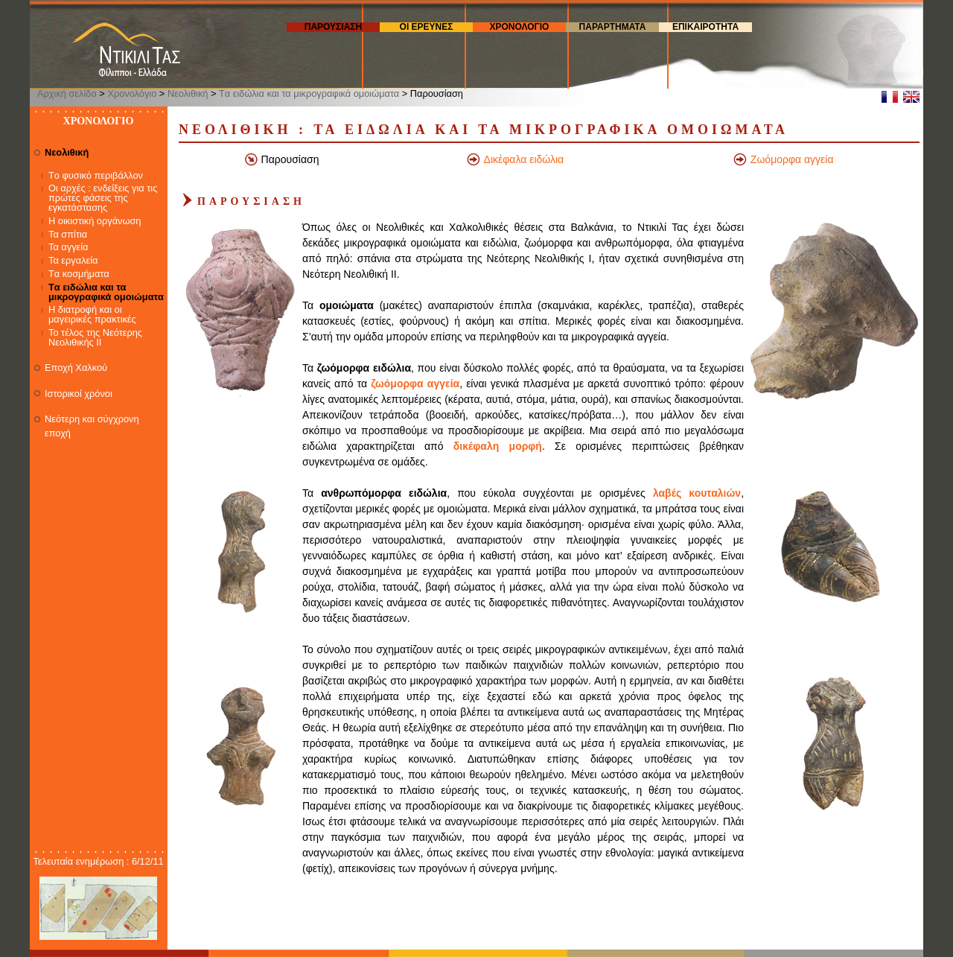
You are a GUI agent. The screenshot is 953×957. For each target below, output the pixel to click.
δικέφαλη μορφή (497, 446)
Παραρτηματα (612, 27)
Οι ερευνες (426, 27)
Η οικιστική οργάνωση (94, 221)
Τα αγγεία (68, 247)
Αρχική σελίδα (67, 93)
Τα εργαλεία (73, 261)
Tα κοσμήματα (78, 274)
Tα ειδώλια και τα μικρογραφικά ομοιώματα (309, 93)
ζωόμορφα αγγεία (415, 384)
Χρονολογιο (519, 27)
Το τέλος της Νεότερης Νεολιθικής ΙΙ (95, 338)
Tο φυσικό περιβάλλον (95, 176)
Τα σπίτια (67, 235)
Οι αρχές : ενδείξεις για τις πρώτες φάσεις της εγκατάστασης (102, 198)
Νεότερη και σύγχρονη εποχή (92, 426)
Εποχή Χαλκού (76, 367)
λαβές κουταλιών (697, 493)
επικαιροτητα (705, 27)
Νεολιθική (188, 93)
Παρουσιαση (333, 27)
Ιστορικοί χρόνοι (78, 393)
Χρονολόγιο (131, 93)
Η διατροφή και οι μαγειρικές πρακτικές (92, 315)
